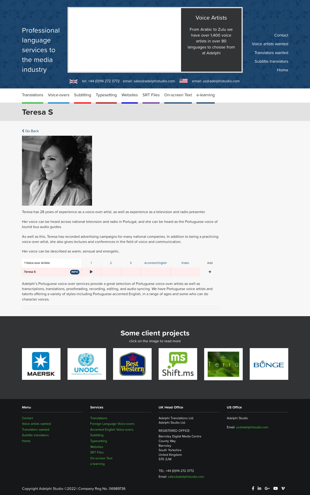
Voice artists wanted (270, 44)
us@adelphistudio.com (221, 81)
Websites (129, 95)
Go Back (30, 131)
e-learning (205, 95)
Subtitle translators (271, 61)
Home (282, 70)
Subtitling (82, 95)
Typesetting (106, 95)
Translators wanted (271, 52)
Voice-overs (58, 95)
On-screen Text (178, 95)
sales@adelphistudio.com (154, 81)
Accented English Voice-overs (111, 429)
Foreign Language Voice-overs (112, 423)
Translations (32, 95)
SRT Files (151, 95)
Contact (281, 35)
